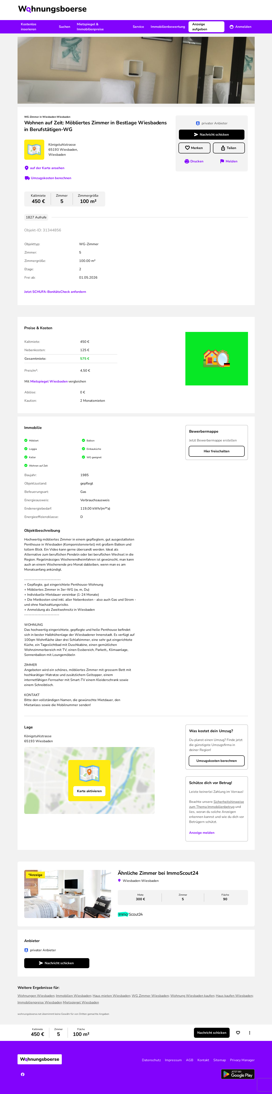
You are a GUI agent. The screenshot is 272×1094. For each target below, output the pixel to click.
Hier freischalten (216, 451)
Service (138, 26)
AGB (189, 1060)
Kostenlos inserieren (28, 27)
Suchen (64, 26)
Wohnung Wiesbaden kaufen (192, 995)
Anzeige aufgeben (199, 27)
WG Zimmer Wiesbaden (150, 995)
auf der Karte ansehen (47, 168)
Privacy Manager (242, 1060)
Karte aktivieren (89, 791)
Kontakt (203, 1060)
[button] (250, 1033)
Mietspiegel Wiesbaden (49, 381)
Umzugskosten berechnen (51, 178)
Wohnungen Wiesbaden (36, 995)
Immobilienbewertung (168, 26)
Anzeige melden (201, 832)
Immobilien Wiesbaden (73, 995)
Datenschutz (151, 1060)
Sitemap (219, 1060)
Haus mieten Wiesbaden (111, 995)
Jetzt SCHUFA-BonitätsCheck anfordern (55, 291)
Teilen (231, 148)
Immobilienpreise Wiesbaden (40, 1002)
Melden (231, 161)
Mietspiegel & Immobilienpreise (90, 27)
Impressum (173, 1060)
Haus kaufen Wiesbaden (234, 995)
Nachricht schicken (214, 134)
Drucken (196, 161)
